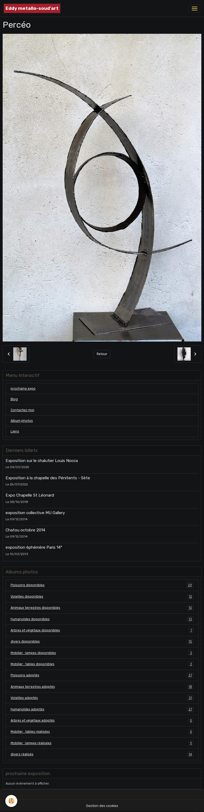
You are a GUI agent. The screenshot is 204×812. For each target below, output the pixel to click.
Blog (14, 399)
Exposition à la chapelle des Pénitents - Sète (48, 478)
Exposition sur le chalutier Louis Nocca (42, 460)
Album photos (22, 421)
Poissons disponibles (102, 585)
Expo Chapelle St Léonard (30, 495)
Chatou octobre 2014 (25, 530)
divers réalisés (102, 754)
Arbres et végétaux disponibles (102, 630)
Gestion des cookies (102, 806)
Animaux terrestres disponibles (102, 607)
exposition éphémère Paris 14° (34, 547)
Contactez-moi (22, 410)
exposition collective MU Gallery (35, 512)
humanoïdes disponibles (102, 619)
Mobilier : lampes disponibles (102, 653)
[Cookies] (11, 801)
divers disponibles (102, 641)
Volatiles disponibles (102, 596)
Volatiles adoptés (102, 698)
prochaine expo (23, 388)
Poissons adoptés (102, 675)
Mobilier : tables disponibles (102, 664)
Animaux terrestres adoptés (102, 686)
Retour (102, 354)
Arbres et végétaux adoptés (102, 720)
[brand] (32, 8)
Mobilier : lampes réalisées (102, 743)
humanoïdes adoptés (102, 709)
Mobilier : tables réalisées (102, 731)
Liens (15, 431)
